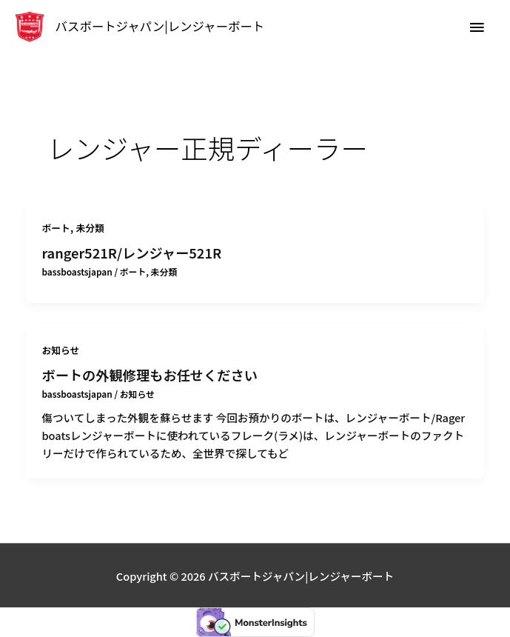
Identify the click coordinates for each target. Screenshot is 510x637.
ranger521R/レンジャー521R (131, 252)
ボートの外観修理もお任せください (149, 374)
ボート (55, 228)
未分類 (90, 228)
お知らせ (60, 350)
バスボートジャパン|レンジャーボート (160, 26)
